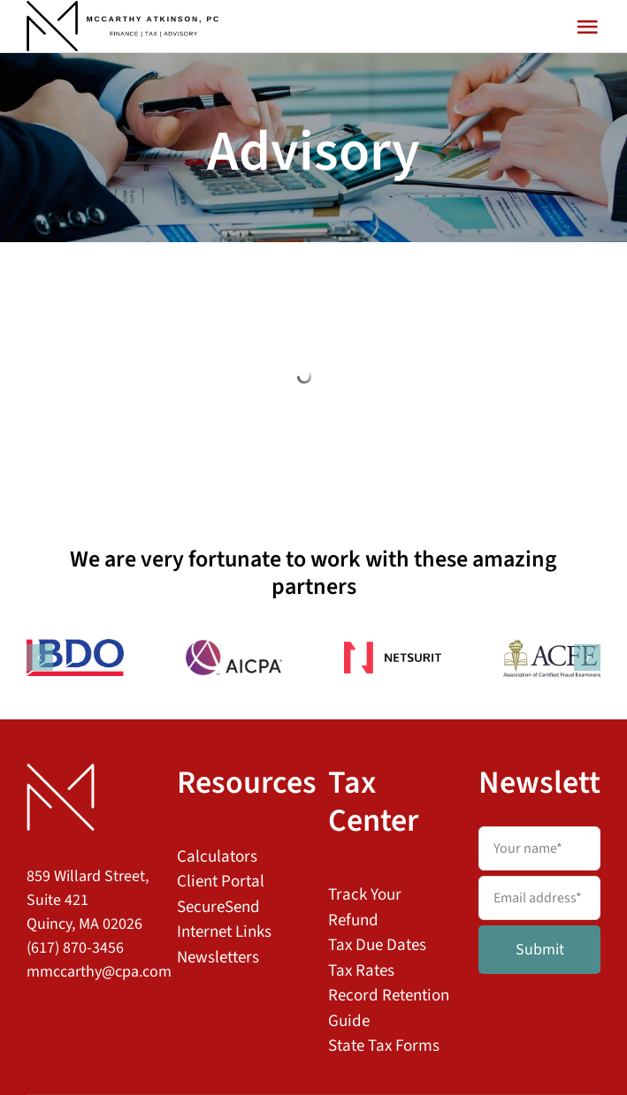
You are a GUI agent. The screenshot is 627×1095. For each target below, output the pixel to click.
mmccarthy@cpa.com (99, 972)
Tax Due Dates (377, 945)
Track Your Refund (364, 907)
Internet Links (224, 932)
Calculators (217, 857)
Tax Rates (361, 971)
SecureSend (218, 907)
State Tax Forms (384, 1046)
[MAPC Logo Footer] (61, 772)
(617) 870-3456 (75, 948)
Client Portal (220, 881)
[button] (40, 657)
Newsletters (218, 958)
